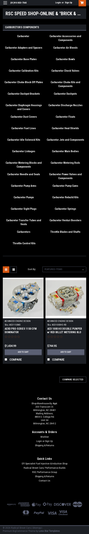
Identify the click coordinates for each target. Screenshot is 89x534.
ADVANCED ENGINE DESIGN (18, 321)
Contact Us (44, 480)
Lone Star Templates (49, 531)
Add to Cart (23, 352)
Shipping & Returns (44, 445)
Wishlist (44, 437)
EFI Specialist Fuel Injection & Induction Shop (44, 463)
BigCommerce (20, 531)
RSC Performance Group (44, 472)
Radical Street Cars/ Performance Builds (45, 468)
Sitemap (37, 528)
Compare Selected (72, 379)
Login (58, 2)
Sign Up (68, 2)
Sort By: (32, 269)
